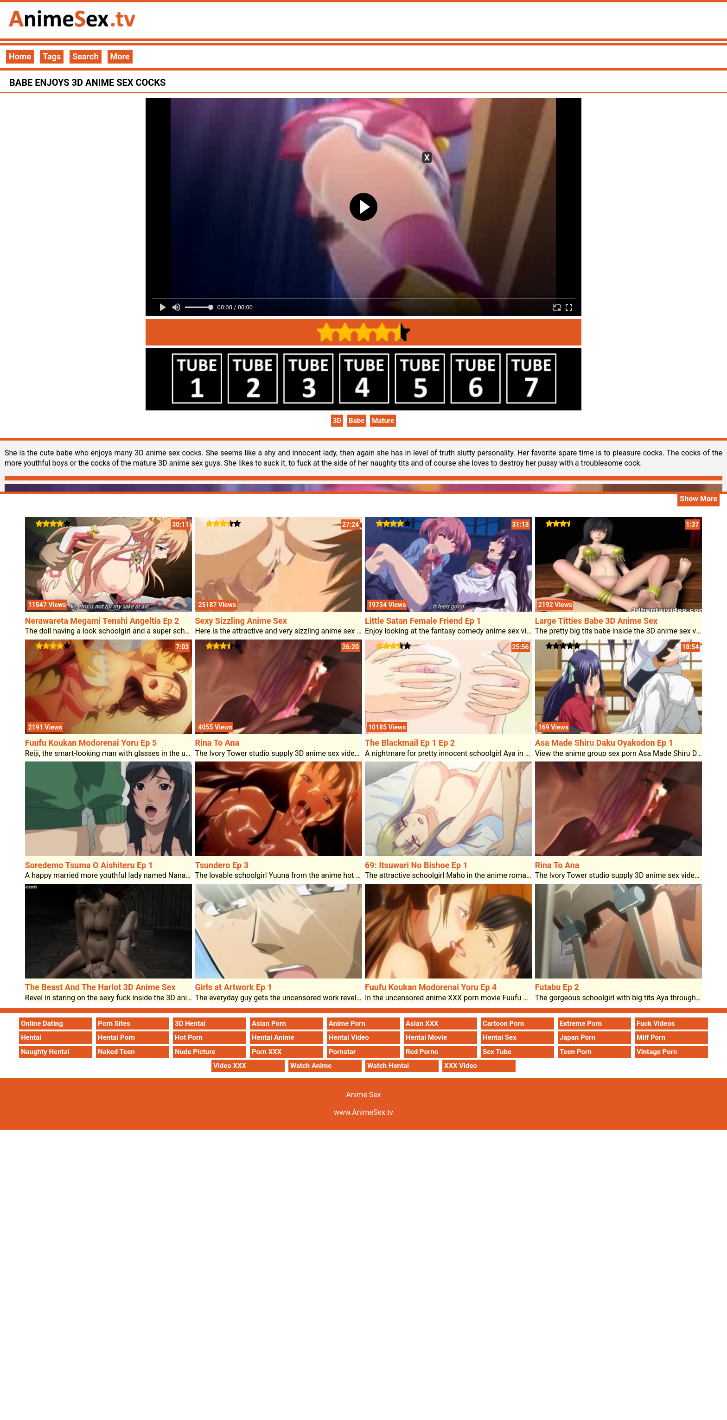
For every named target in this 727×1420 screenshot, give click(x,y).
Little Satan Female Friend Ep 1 (423, 621)
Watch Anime (311, 1066)
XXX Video (460, 1066)
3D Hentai (190, 1023)
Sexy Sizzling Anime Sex (241, 621)
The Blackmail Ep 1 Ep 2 (410, 743)
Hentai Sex (500, 1037)
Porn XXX (266, 1052)
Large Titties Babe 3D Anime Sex (596, 621)
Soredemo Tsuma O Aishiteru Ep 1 (89, 865)
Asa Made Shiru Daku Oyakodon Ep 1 (604, 743)
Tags (52, 56)
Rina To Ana (217, 743)
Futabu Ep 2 (557, 987)
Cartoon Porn (503, 1023)
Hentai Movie (426, 1037)
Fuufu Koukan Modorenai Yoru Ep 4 (431, 987)
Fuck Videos (656, 1023)
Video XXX (229, 1066)
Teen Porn (576, 1052)
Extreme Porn (581, 1023)
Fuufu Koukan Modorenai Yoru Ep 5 (91, 743)
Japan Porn (577, 1037)
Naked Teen (116, 1052)
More (120, 56)
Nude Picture (195, 1052)
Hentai (31, 1037)
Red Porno (422, 1052)
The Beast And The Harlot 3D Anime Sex (100, 987)
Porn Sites (114, 1023)
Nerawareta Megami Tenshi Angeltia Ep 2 (102, 621)
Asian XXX (422, 1023)
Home (20, 56)
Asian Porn (269, 1023)
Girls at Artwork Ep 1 (233, 987)
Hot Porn (189, 1037)
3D (337, 420)
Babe (356, 420)
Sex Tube (497, 1052)
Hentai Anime (273, 1037)
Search (85, 56)
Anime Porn (347, 1023)
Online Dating (42, 1023)
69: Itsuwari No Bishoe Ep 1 (416, 865)
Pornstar (342, 1052)
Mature (383, 420)
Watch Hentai (388, 1066)
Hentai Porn (116, 1037)
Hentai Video (349, 1037)
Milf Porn (651, 1037)
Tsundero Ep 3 (222, 865)
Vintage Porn (657, 1052)
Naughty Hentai (45, 1052)
